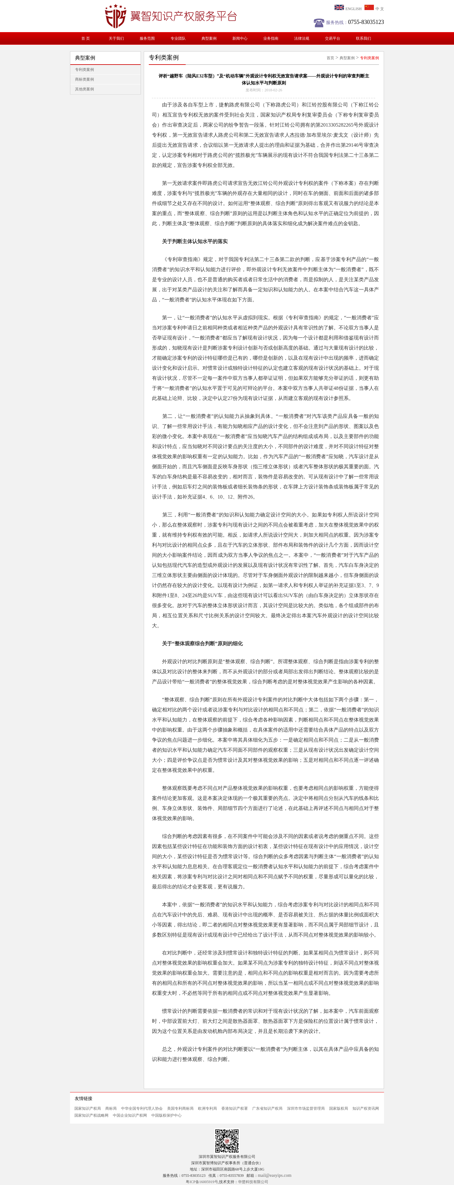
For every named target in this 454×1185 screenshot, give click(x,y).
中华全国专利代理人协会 (142, 1108)
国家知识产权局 (87, 1108)
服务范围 (147, 38)
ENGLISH (348, 9)
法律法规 (301, 38)
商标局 (111, 1108)
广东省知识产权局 (267, 1108)
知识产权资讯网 (365, 1108)
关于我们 (116, 38)
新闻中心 (239, 38)
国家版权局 (338, 1108)
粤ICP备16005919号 (202, 1182)
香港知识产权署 (234, 1108)
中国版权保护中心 (166, 1115)
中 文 (374, 9)
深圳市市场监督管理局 (306, 1108)
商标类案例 (84, 79)
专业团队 (178, 38)
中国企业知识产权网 (130, 1115)
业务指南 (270, 38)
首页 (330, 58)
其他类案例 (84, 89)
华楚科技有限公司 (253, 1182)
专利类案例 (84, 69)
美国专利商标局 (180, 1108)
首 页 (85, 38)
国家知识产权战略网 (91, 1115)
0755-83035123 (366, 22)
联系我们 (363, 38)
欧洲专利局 (207, 1108)
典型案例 (209, 38)
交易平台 (332, 38)
